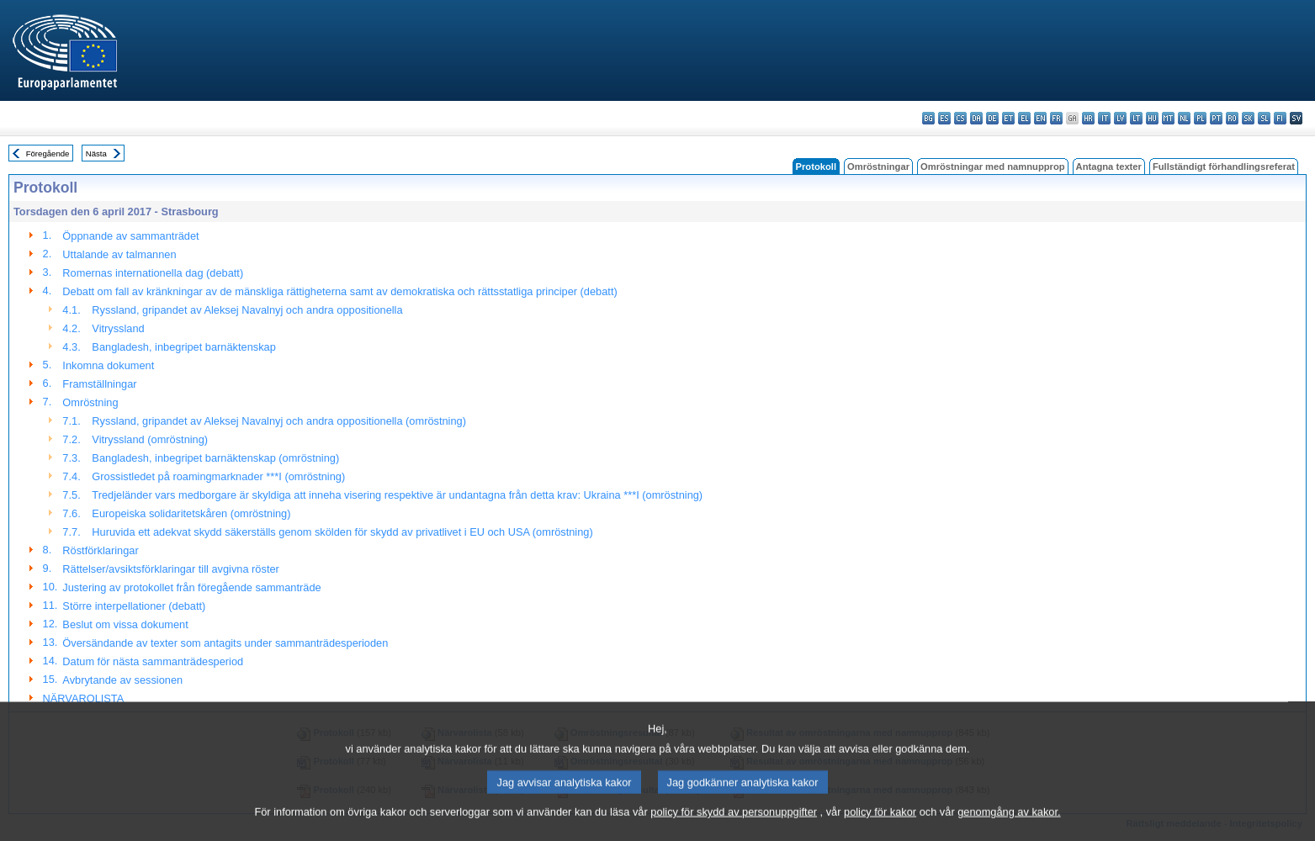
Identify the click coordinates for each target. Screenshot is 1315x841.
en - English (1040, 118)
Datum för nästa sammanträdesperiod (152, 661)
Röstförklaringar (100, 550)
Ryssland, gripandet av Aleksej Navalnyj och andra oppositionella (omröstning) (279, 421)
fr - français (1056, 118)
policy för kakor (880, 828)
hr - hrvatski (1088, 118)
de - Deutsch (992, 118)
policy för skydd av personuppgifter (733, 828)
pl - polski (1200, 118)
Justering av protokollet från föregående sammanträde (191, 587)
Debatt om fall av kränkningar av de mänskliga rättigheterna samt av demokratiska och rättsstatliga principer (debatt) (339, 291)
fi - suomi (1280, 118)
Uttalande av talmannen (119, 254)
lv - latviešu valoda (1120, 118)
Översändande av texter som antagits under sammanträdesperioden (225, 643)
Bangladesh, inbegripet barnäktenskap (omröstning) (215, 458)
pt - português (1216, 118)
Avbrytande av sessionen (122, 680)
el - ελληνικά (1024, 118)
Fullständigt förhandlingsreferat (1224, 166)
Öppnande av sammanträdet (130, 236)
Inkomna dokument (108, 365)
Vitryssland (118, 328)
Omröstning (90, 402)
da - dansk (976, 118)
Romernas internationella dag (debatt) (152, 273)
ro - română (1232, 118)
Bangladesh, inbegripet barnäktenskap (183, 347)
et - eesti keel (1008, 118)
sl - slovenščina (1264, 118)
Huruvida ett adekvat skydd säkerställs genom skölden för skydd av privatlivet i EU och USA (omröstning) (342, 532)
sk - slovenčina (1248, 118)
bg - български (928, 118)
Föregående (48, 153)
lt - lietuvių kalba (1136, 118)
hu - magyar (1152, 118)
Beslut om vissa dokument (125, 624)
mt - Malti (1168, 118)
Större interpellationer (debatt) (133, 606)
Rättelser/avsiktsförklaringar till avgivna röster (170, 569)
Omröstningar (878, 166)
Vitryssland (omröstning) (150, 439)
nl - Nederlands (1184, 118)
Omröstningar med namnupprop (992, 166)
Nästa (96, 153)
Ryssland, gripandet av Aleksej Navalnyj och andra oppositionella (247, 310)
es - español (944, 118)
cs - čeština (960, 118)
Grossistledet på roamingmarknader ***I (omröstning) (218, 476)
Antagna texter (1109, 166)
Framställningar (99, 384)
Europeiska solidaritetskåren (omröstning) (191, 513)
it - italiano (1104, 118)
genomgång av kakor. (1008, 828)
